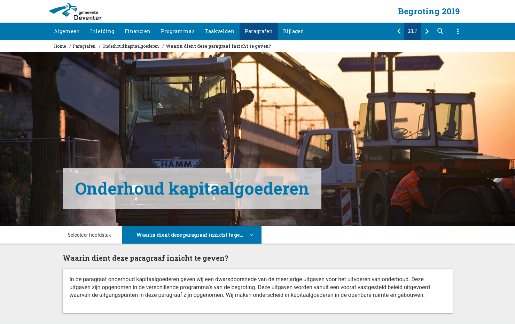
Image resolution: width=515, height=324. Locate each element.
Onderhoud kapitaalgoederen (130, 46)
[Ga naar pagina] (412, 31)
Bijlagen (293, 31)
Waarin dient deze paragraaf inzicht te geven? (218, 46)
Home (60, 46)
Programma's (178, 31)
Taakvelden (219, 31)
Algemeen (67, 31)
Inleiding (102, 31)
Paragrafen (259, 31)
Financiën (137, 31)
